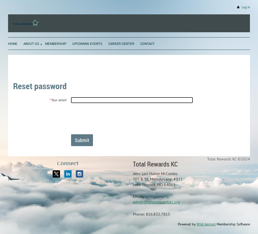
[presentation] (109, 118)
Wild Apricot (206, 224)
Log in (246, 7)
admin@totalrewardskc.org (156, 202)
